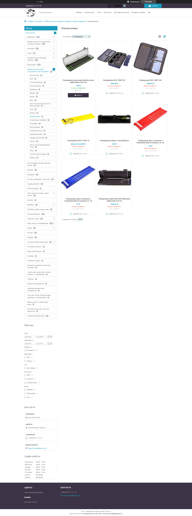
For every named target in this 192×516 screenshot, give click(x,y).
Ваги (31, 79)
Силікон (30, 200)
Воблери (30, 205)
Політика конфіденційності (112, 513)
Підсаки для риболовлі (36, 316)
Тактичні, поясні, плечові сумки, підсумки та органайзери (39, 296)
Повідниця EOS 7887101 (114, 80)
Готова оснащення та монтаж (38, 179)
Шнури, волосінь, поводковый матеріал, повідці (38, 43)
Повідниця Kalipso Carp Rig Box (114, 140)
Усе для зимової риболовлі (37, 242)
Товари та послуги (35, 21)
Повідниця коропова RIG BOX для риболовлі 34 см (114, 200)
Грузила (30, 170)
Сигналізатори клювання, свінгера (36, 59)
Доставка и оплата (121, 12)
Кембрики (33, 89)
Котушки (30, 48)
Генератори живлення (35, 283)
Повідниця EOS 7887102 (150, 80)
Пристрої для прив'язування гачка (40, 146)
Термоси (30, 279)
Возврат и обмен (138, 12)
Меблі (29, 228)
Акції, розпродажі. (34, 251)
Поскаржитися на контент (92, 513)
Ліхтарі (30, 232)
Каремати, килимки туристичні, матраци (39, 266)
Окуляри (30, 256)
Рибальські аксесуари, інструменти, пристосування (65, 21)
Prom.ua (108, 511)
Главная (79, 12)
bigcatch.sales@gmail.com (37, 448)
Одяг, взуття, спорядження (37, 223)
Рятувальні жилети (34, 246)
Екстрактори (34, 75)
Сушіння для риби (36, 134)
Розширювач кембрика (38, 120)
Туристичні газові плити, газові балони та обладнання (39, 273)
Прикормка (31, 64)
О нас (99, 12)
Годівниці (30, 174)
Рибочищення (35, 127)
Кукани (32, 96)
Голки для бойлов (36, 82)
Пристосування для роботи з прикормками (40, 105)
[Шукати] (124, 5)
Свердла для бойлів (37, 138)
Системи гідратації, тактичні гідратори (38, 310)
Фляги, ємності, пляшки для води (37, 303)
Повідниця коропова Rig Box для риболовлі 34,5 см (78, 81)
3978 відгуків (134, 1)
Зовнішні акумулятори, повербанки (35, 289)
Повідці (30, 237)
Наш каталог (89, 12)
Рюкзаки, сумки (33, 218)
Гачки (29, 53)
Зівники (32, 157)
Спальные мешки (33, 260)
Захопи (32, 141)
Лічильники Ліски (36, 130)
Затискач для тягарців (38, 154)
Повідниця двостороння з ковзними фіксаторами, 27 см (78, 200)
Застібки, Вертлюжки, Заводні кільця (38, 164)
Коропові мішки (35, 86)
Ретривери (33, 123)
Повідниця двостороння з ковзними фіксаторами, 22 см (150, 141)
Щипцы (32, 93)
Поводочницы (35, 116)
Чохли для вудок (33, 214)
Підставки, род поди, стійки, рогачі (38, 194)
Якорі (32, 150)
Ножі (31, 109)
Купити (79, 95)
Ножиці (32, 113)
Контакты (108, 12)
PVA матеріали (33, 188)
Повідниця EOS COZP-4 (78, 140)
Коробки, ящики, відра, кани (38, 209)
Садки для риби (33, 184)
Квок (31, 100)
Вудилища (31, 37)
